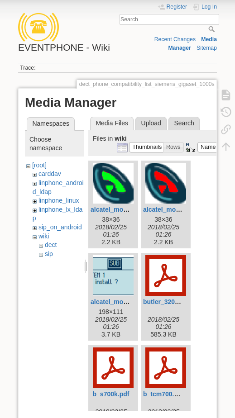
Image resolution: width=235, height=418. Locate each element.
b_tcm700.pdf (163, 394)
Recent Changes (175, 39)
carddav (49, 173)
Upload (151, 123)
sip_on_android (60, 227)
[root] (39, 165)
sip (49, 253)
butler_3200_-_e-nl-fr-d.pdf (183, 301)
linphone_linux (58, 200)
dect (51, 244)
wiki (43, 236)
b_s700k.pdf (111, 394)
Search (212, 29)
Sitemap (207, 48)
